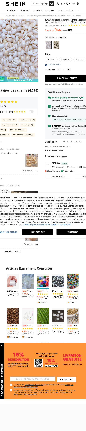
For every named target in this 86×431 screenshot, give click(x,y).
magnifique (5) (27, 125)
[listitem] (13, 288)
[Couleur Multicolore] (55, 37)
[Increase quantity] (68, 69)
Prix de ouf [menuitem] (49, 10)
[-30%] (24, 325)
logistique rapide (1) (9, 125)
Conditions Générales (34, 384)
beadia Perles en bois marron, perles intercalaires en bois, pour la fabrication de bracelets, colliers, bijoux (13, 325)
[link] (63, 3)
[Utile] (24, 170)
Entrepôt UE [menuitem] (38, 10)
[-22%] (39, 291)
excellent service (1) (27, 120)
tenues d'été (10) (9, 120)
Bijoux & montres (18, 16)
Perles (69, 16)
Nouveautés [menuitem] (25, 10)
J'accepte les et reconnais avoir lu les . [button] (43, 385)
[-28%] (24, 291)
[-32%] (39, 325)
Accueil (8, 16)
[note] (43, 288)
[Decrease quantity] (58, 69)
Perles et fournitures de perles (53, 16)
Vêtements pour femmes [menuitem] (66, 10)
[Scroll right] (78, 10)
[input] (32, 379)
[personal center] (57, 3)
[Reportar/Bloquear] (36, 170)
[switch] (31, 111)
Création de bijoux (34, 16)
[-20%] (69, 291)
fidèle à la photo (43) (18, 130)
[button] (40, 3)
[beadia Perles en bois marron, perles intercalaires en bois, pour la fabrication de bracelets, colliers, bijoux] (13, 316)
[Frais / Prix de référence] (62, 30)
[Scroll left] (75, 10)
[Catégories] (12, 10)
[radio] (48, 45)
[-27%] (69, 325)
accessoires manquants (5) (23, 135)
